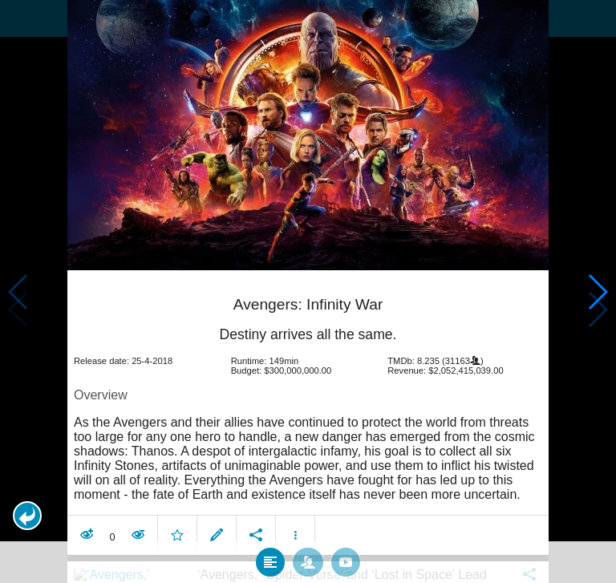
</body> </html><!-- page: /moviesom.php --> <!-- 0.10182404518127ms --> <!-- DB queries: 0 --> (308, 291)
